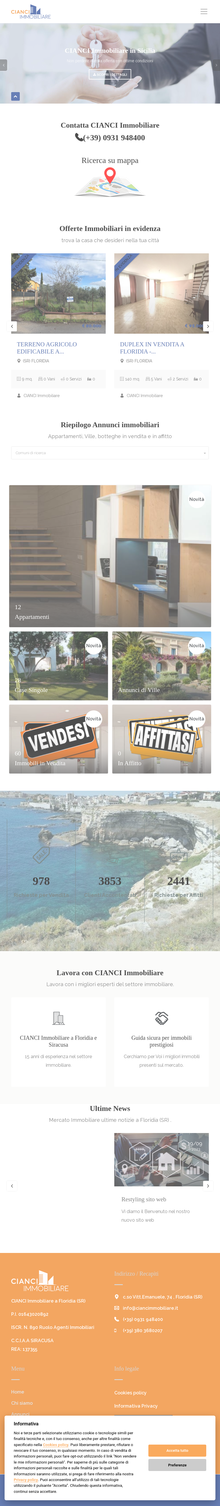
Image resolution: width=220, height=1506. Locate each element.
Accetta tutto (177, 1450)
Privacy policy (26, 1479)
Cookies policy (55, 1444)
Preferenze (177, 1465)
